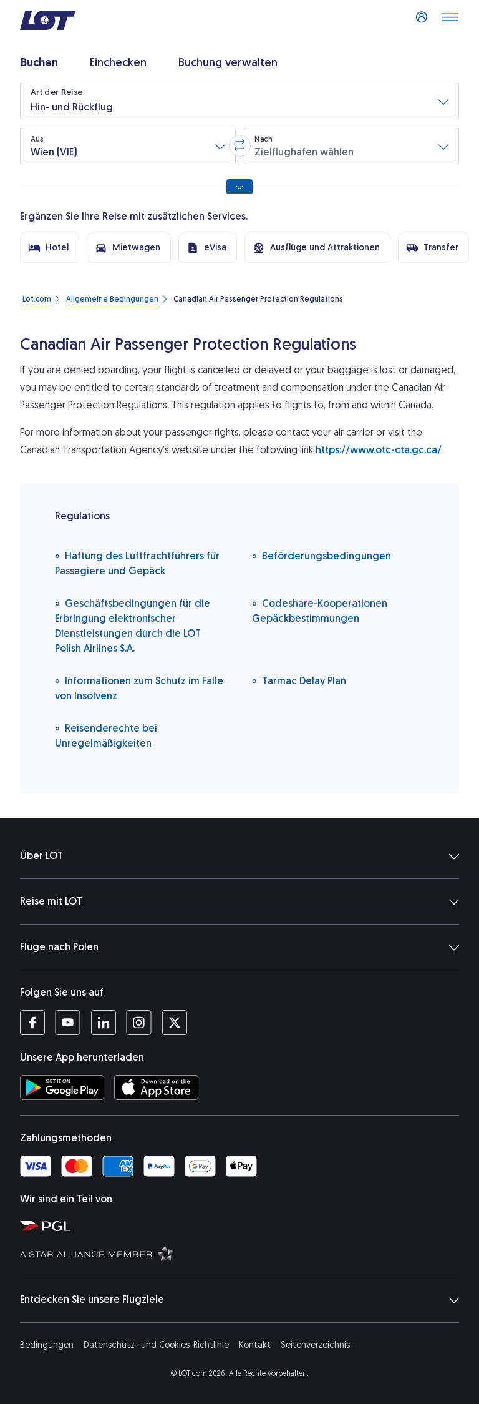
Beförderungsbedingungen (321, 555)
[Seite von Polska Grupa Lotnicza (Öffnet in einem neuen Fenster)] (244, 1225)
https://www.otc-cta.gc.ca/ (379, 450)
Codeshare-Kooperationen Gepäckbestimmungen (319, 610)
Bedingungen (47, 1345)
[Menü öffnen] (449, 20)
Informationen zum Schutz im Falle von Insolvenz (139, 688)
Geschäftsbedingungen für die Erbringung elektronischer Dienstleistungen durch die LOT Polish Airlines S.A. (132, 625)
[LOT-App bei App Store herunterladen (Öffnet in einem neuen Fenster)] (156, 1087)
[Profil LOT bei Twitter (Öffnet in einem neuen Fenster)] (174, 1022)
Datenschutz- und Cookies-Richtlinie (156, 1345)
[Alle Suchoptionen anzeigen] (239, 186)
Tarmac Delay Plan (299, 680)
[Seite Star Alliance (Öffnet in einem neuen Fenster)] (244, 1253)
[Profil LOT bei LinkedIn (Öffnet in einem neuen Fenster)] (103, 1022)
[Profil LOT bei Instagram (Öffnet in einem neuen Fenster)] (139, 1022)
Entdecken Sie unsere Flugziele (239, 1299)
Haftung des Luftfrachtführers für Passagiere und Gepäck (137, 563)
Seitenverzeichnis (315, 1345)
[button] (239, 100)
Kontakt (255, 1345)
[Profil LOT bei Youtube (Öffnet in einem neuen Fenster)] (67, 1022)
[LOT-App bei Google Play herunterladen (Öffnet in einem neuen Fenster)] (62, 1087)
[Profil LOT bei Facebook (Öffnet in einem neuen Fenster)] (32, 1022)
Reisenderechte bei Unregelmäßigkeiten (106, 735)
